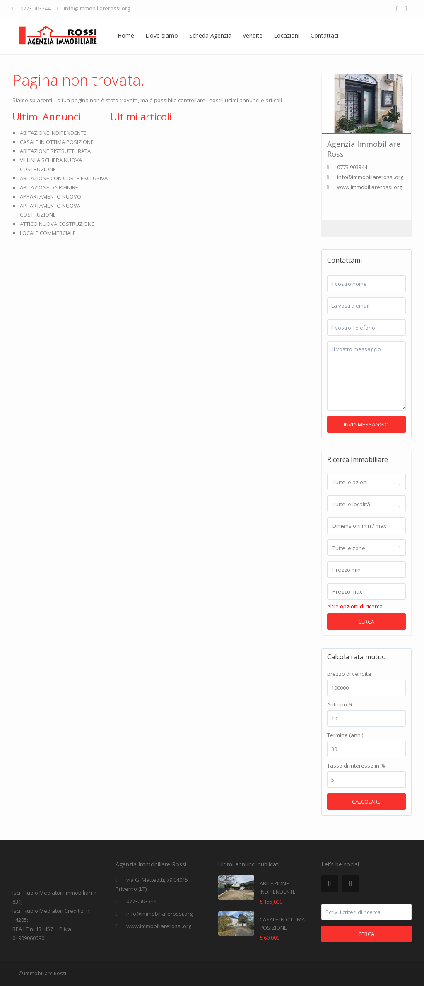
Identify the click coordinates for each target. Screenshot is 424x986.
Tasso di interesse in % (356, 765)
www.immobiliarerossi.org (369, 187)
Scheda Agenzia (210, 35)
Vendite (253, 35)
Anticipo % (340, 704)
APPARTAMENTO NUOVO (50, 196)
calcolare (366, 801)
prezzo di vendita (349, 674)
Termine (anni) (345, 735)
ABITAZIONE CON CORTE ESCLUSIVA (64, 178)
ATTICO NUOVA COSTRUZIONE (57, 223)
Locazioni (286, 35)
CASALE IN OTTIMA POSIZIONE (57, 142)
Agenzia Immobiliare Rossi (363, 148)
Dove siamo (161, 35)
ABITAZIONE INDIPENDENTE (53, 132)
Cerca (366, 621)
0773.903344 (35, 8)
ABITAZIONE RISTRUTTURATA (55, 151)
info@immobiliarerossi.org (159, 913)
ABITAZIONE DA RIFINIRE (49, 187)
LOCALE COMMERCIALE (48, 233)
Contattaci (324, 35)
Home (126, 35)
